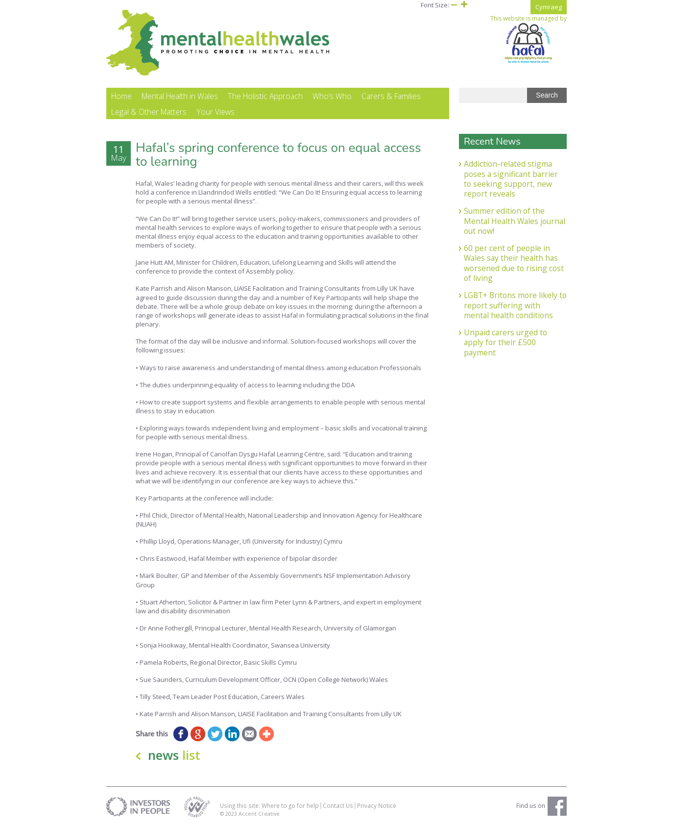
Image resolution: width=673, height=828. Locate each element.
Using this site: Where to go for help (269, 805)
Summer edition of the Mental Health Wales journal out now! (514, 221)
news (174, 755)
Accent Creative (259, 813)
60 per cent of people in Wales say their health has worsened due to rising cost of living (514, 263)
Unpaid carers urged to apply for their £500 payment (505, 342)
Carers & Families (391, 96)
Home (121, 96)
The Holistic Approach (265, 96)
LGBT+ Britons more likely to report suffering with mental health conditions (515, 305)
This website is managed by (528, 39)
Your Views (215, 111)
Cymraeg (548, 6)
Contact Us (338, 805)
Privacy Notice (376, 805)
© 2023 (229, 813)
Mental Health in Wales (180, 96)
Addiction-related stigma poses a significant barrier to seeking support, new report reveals (511, 179)
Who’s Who (332, 96)
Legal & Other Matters (149, 111)
